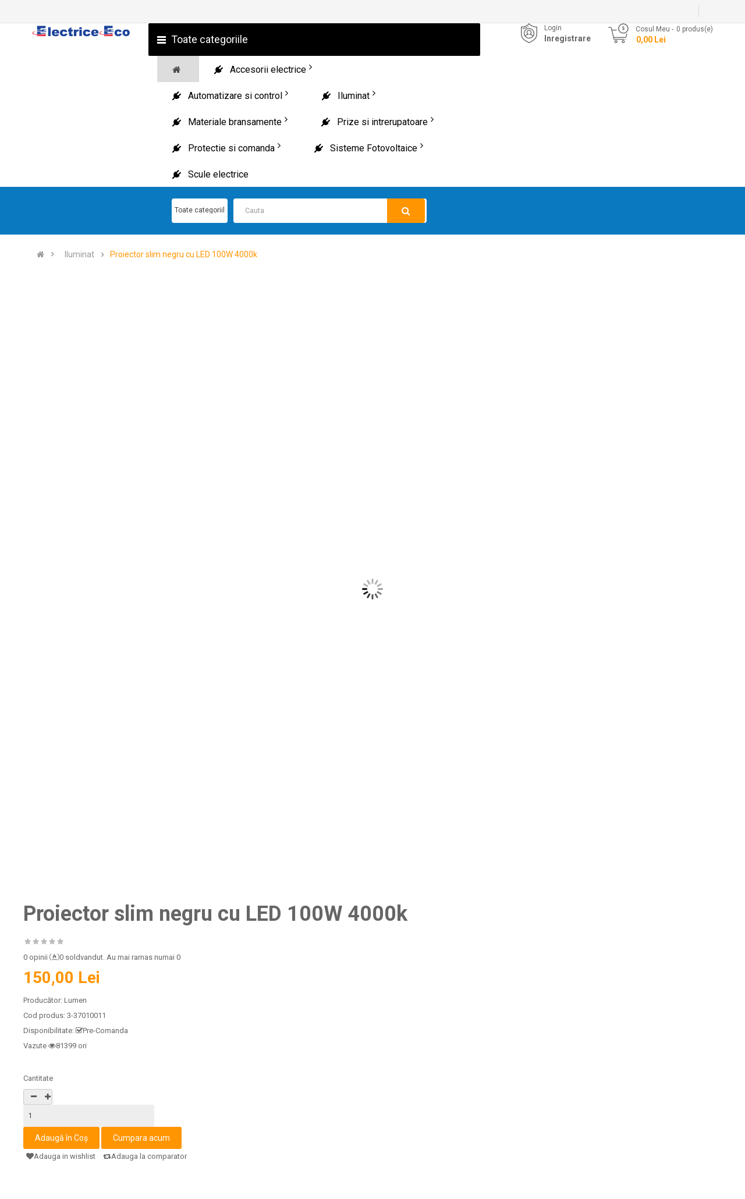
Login (553, 28)
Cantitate (38, 1078)
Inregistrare (567, 38)
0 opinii (35, 957)
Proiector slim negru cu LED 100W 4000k (183, 254)
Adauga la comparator (145, 1156)
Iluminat (79, 254)
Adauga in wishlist (60, 1156)
